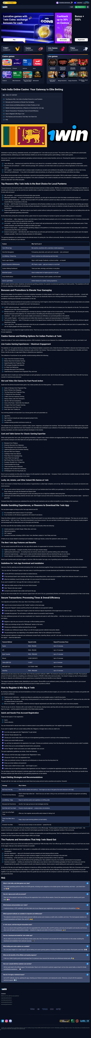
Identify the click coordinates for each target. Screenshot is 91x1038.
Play (14, 39)
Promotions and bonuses (64, 3)
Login (71, 7)
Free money (9, 3)
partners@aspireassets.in (6, 1004)
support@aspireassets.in (6, 998)
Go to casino (63, 39)
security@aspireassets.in (6, 1000)
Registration (80, 7)
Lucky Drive (82, 3)
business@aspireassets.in (6, 1002)
